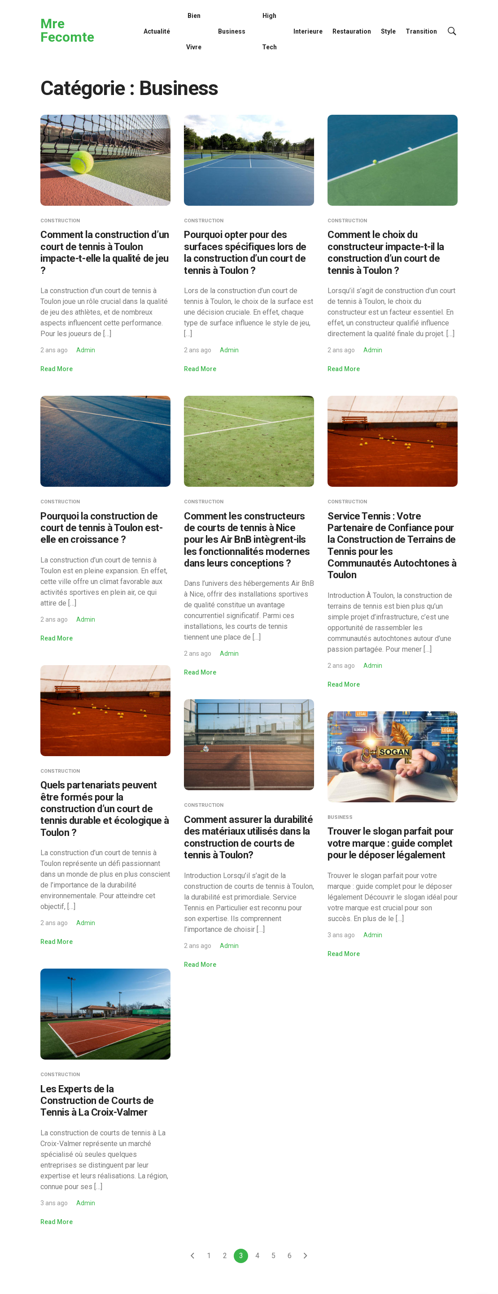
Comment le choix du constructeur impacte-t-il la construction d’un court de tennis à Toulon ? (386, 252)
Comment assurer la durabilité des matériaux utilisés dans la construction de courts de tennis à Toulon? (248, 837)
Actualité (157, 31)
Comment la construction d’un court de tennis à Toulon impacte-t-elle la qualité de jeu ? (104, 252)
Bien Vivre (193, 31)
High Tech (269, 31)
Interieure (308, 31)
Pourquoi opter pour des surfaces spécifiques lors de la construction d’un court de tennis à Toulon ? (245, 252)
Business (231, 31)
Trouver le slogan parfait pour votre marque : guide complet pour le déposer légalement (391, 843)
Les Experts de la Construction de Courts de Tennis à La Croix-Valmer (97, 1100)
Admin (85, 350)
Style (388, 31)
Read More (56, 368)
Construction (60, 221)
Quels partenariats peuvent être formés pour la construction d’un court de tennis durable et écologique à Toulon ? (104, 808)
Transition (421, 31)
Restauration (351, 31)
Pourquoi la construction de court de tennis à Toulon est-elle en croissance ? (101, 528)
